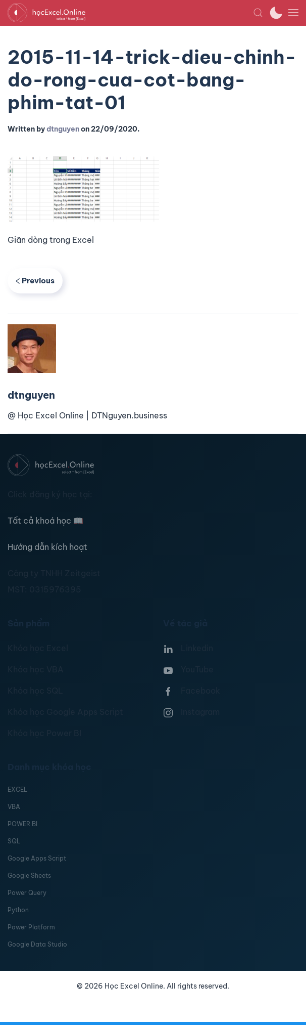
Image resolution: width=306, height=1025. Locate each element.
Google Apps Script (37, 858)
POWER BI (22, 824)
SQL (14, 841)
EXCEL (17, 789)
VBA (14, 806)
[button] (258, 12)
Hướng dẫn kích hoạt (47, 547)
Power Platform (31, 927)
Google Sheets (29, 875)
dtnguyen (62, 129)
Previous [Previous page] (35, 280)
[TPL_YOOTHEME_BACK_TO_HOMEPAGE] (130, 12)
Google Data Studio (37, 944)
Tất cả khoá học (45, 521)
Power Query (27, 892)
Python (18, 910)
